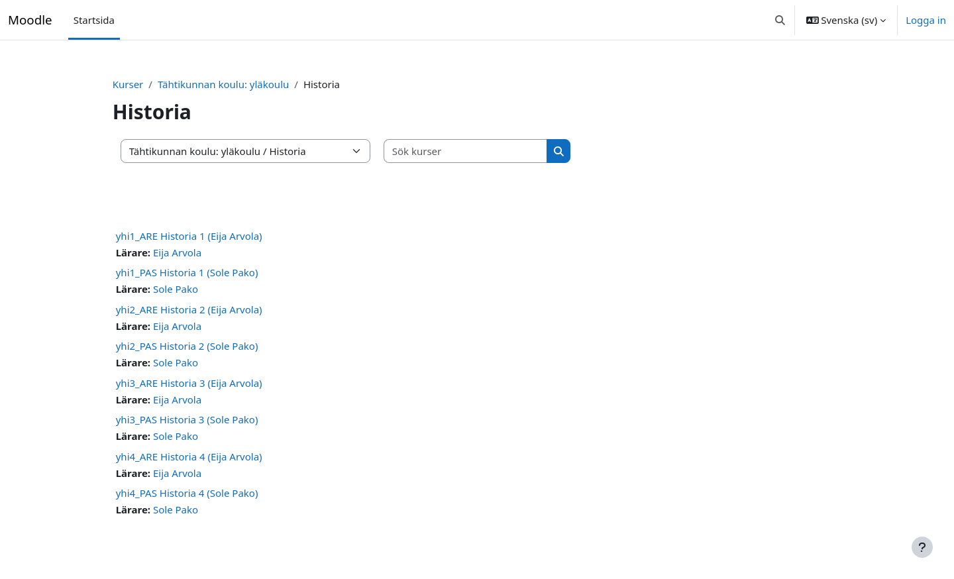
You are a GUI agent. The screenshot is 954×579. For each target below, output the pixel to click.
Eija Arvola (201, 252)
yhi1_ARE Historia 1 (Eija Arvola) (212, 235)
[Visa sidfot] (922, 547)
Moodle (30, 19)
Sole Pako (199, 288)
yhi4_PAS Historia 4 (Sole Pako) (210, 493)
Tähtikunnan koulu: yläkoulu (247, 84)
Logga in (926, 19)
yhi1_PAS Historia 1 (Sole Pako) (210, 272)
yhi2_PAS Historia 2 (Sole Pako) (210, 345)
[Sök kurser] (489, 151)
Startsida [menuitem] (94, 19)
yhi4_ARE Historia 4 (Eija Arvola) (212, 456)
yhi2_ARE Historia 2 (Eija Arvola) (212, 309)
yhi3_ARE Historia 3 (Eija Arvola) (212, 383)
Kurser (151, 84)
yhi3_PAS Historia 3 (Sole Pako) (210, 419)
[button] (780, 20)
